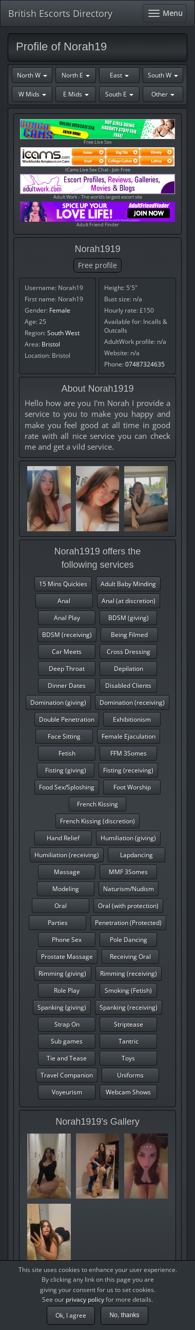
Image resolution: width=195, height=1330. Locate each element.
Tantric (129, 1041)
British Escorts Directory (60, 13)
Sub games (67, 1041)
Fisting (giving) (65, 770)
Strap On (67, 1024)
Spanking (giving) (61, 1007)
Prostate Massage (67, 956)
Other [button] (162, 94)
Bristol (51, 344)
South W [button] (163, 75)
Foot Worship (132, 787)
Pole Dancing (128, 939)
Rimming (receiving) (128, 973)
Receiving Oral (130, 956)
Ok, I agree (70, 1315)
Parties (58, 922)
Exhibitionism (132, 719)
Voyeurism (67, 1092)
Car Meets (67, 651)
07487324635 (145, 364)
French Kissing (97, 804)
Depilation (128, 668)
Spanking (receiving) (129, 1007)
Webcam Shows (128, 1092)
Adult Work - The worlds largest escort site (97, 187)
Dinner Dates (67, 685)
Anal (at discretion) (128, 600)
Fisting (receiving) (128, 770)
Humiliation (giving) (128, 838)
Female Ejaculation (128, 736)
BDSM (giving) (128, 617)
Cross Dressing (128, 651)
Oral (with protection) (128, 905)
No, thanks (124, 1315)
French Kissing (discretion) (97, 821)
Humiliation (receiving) (66, 855)
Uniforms (130, 1075)
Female (59, 310)
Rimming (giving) (62, 973)
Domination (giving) (58, 702)
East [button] (119, 75)
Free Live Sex (97, 132)
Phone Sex (67, 939)
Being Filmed (129, 634)
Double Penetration (66, 719)
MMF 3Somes (128, 872)
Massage (67, 872)
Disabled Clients (128, 685)
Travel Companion (67, 1075)
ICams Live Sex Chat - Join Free (97, 160)
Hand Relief (63, 838)
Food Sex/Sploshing (66, 787)
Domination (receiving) (132, 702)
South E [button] (119, 94)
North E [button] (76, 75)
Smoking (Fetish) (128, 990)
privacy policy (85, 1299)
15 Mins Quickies (63, 584)
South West (63, 333)
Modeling (65, 888)
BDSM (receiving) (67, 634)
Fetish (67, 753)
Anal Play (67, 617)
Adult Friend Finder (97, 215)
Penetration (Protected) (128, 922)
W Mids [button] (32, 94)
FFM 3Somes (128, 753)
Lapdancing (136, 855)
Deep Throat (67, 668)
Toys (128, 1058)
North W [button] (32, 75)
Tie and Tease (67, 1058)
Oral (60, 905)
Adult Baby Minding (128, 584)
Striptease (128, 1024)
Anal (63, 600)
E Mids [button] (76, 94)
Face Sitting (64, 736)
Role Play (67, 990)
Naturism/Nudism (128, 888)
